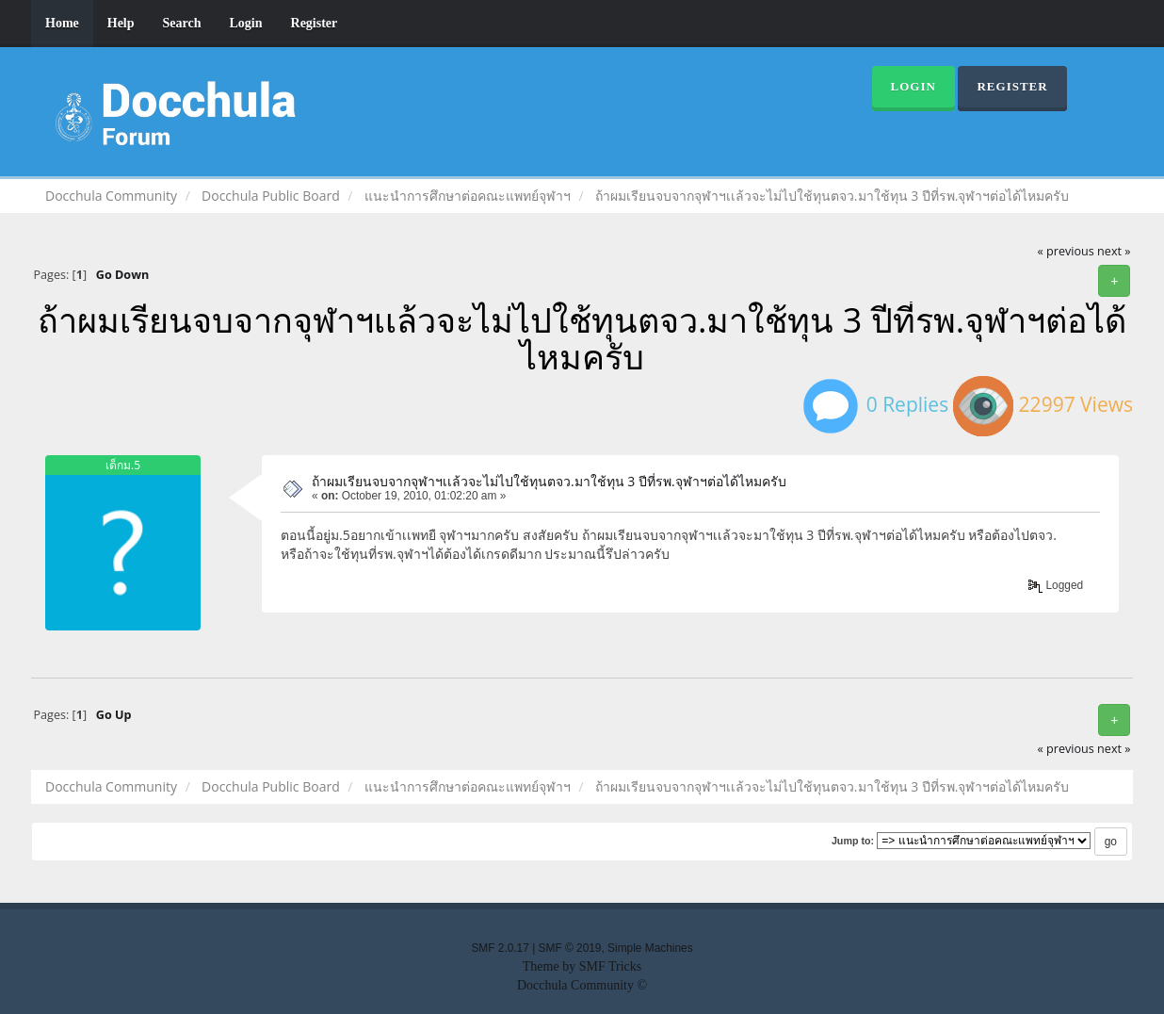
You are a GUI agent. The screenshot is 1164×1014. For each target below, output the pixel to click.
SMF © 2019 (570, 948)
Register (314, 23)
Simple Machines (650, 948)
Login (246, 23)
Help (121, 23)
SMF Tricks (610, 966)
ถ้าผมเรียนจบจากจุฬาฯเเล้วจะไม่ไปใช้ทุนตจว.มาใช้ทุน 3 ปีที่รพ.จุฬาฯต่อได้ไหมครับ (549, 481)
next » (1113, 251)
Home (62, 23)
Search (182, 23)
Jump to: (853, 840)
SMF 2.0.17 (499, 948)
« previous (1066, 251)
